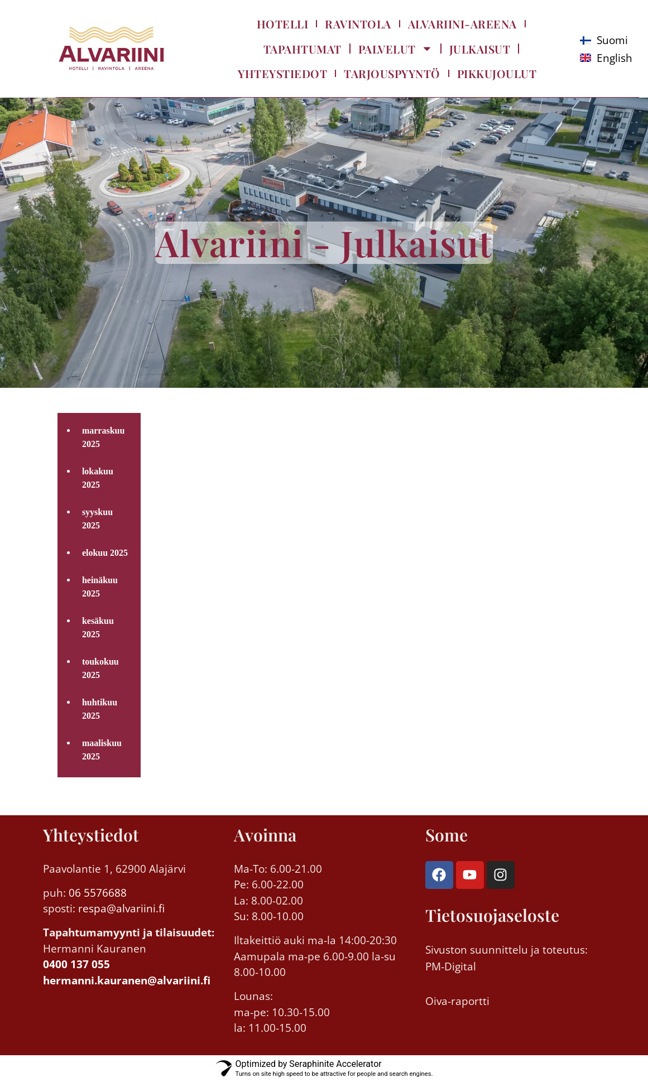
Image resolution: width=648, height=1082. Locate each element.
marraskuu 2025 (103, 437)
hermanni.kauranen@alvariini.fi (126, 980)
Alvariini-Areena (462, 23)
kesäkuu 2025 (98, 627)
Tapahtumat (302, 48)
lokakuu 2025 (97, 478)
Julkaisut (480, 48)
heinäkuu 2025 (100, 586)
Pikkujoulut (497, 73)
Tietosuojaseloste (492, 915)
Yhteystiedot (282, 73)
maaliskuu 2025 (102, 749)
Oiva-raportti (457, 1001)
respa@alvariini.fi (120, 908)
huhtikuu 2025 (99, 709)
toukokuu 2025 (100, 668)
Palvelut (395, 48)
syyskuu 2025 (97, 518)
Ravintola (358, 23)
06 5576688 (98, 893)
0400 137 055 (76, 964)
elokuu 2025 (105, 552)
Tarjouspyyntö (392, 73)
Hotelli (283, 23)
